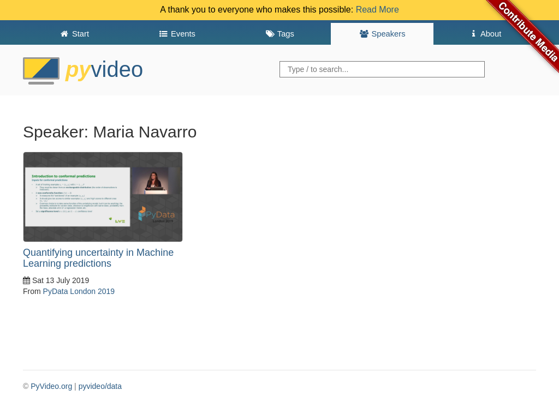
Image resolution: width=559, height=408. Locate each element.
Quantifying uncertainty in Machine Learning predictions (98, 258)
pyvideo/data (100, 386)
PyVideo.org (51, 386)
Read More (377, 9)
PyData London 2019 (79, 291)
